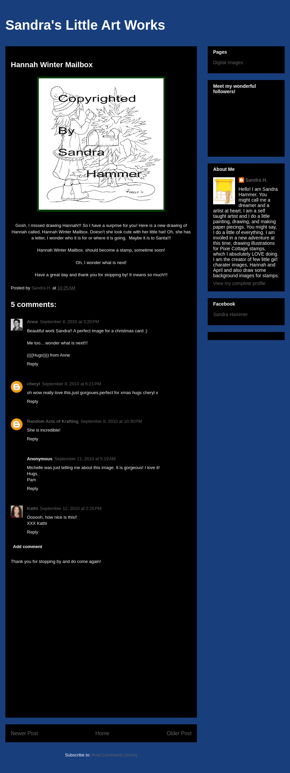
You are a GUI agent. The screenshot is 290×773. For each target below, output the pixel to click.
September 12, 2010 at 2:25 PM (71, 508)
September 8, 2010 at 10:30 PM (111, 421)
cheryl (33, 383)
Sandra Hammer (230, 314)
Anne (32, 321)
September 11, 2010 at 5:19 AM (85, 458)
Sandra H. (256, 180)
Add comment (27, 546)
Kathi (32, 508)
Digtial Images (228, 62)
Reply (32, 363)
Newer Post (24, 733)
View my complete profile (239, 283)
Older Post (179, 733)
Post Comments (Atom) (114, 754)
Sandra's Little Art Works (85, 25)
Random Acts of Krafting (53, 421)
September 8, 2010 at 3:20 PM (69, 321)
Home (102, 733)
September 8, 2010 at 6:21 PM (71, 383)
